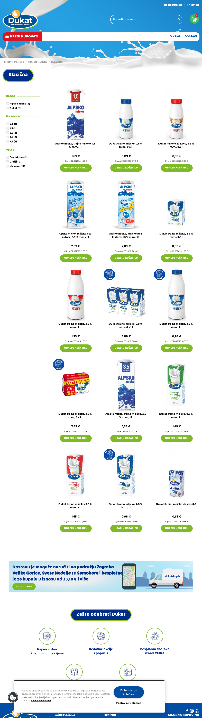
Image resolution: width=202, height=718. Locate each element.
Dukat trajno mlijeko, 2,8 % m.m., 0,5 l (125, 145)
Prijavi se (193, 5)
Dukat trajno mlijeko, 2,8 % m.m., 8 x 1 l (75, 415)
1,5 (13, 128)
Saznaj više (24, 587)
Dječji (15, 162)
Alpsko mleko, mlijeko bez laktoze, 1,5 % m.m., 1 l (125, 235)
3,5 (13, 137)
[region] (89, 696)
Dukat (15, 108)
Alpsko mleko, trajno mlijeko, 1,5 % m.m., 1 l (75, 145)
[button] (13, 697)
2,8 (13, 133)
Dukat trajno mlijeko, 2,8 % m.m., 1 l (176, 325)
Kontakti (110, 715)
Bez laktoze (18, 157)
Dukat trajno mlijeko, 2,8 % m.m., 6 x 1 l (125, 325)
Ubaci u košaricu (75, 168)
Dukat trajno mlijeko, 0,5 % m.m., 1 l (176, 415)
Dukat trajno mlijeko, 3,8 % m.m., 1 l (75, 325)
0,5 (13, 124)
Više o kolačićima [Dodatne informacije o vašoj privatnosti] (41, 700)
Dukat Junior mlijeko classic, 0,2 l (176, 506)
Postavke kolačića (128, 703)
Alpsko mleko (20, 104)
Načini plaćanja (64, 715)
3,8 (13, 141)
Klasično (17, 166)
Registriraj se (173, 5)
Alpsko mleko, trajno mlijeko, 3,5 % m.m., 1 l (125, 415)
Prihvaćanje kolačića (128, 692)
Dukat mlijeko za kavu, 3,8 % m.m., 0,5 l (176, 145)
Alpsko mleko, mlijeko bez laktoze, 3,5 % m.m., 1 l (75, 235)
